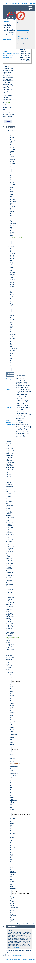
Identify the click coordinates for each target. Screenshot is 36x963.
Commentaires (22, 46)
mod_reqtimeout (15, 763)
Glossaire (24, 3)
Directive (10, 373)
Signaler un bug (22, 41)
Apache (5, 19)
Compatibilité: (7, 57)
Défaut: (8, 407)
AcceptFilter (10, 596)
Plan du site (31, 3)
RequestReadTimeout (23, 30)
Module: (8, 422)
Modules (8, 3)
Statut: (5, 51)
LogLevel (8, 102)
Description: (7, 39)
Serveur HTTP (13, 19)
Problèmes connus (23, 38)
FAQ (19, 3)
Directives (14, 3)
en (12, 34)
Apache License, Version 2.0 (19, 955)
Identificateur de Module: (11, 53)
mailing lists (15, 947)
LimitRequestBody (16, 237)
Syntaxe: (9, 389)
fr (13, 36)
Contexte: (9, 417)
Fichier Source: (8, 55)
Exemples (20, 25)
